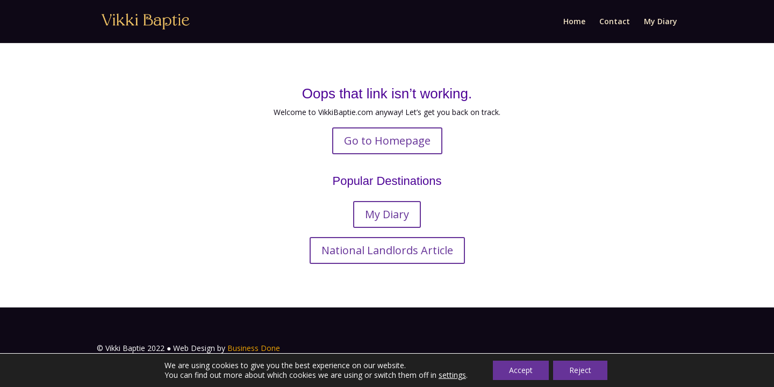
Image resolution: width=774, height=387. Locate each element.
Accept (521, 370)
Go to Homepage (387, 140)
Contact (614, 22)
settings (452, 375)
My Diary (660, 22)
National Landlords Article (387, 250)
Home (574, 22)
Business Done (253, 348)
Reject (580, 370)
